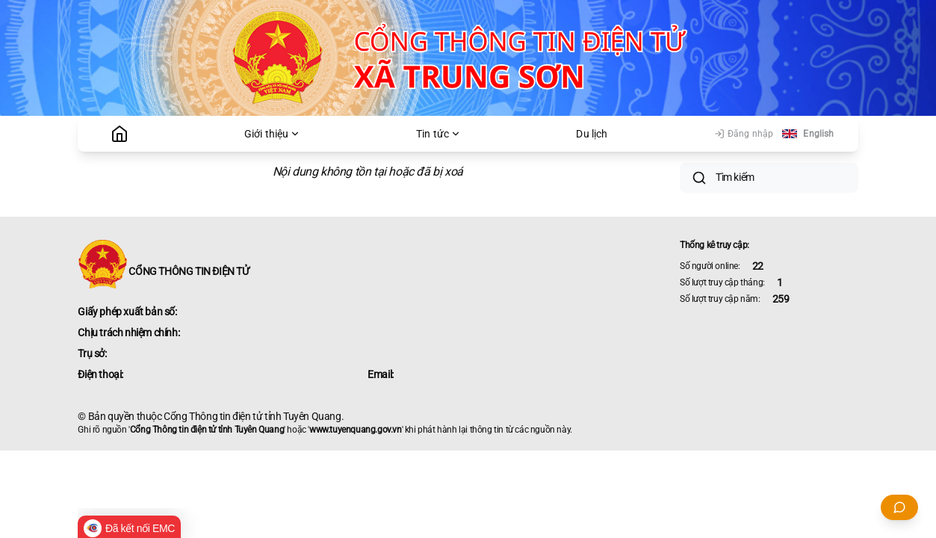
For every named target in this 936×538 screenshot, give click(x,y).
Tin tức (438, 134)
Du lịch (591, 134)
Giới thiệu (272, 134)
